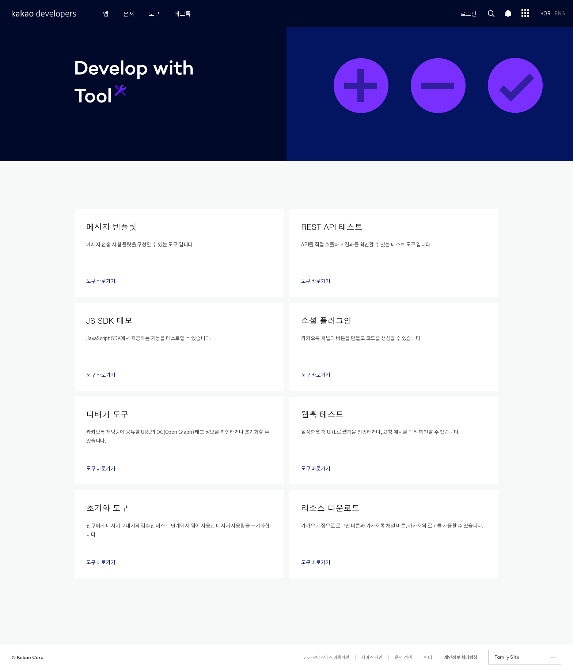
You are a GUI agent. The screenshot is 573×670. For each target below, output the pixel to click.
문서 (128, 14)
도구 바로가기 (103, 281)
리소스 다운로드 (330, 507)
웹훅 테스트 (322, 414)
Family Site (525, 657)
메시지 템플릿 (111, 226)
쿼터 (428, 657)
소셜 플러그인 (326, 320)
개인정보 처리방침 (460, 657)
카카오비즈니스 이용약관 (326, 657)
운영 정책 (403, 657)
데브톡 (182, 14)
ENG (559, 14)
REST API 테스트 (332, 226)
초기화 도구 (107, 507)
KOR (545, 14)
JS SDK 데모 (109, 320)
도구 (154, 14)
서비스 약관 (372, 657)
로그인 (468, 14)
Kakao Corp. (31, 658)
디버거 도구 (107, 414)
